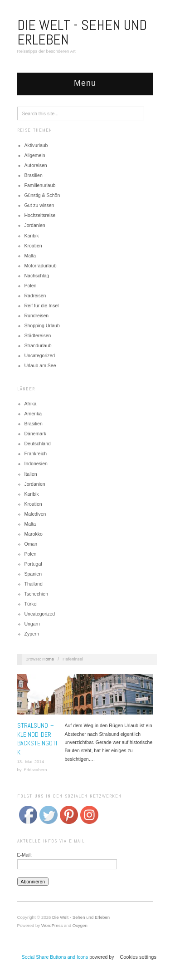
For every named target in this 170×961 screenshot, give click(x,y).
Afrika (30, 403)
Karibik (31, 235)
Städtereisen (37, 335)
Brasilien (33, 175)
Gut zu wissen (39, 205)
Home (48, 658)
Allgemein (34, 155)
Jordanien (34, 225)
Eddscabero (35, 769)
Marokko (33, 534)
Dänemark (35, 433)
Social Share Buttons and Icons (55, 957)
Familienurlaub (40, 185)
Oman (31, 544)
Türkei (31, 603)
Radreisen (35, 295)
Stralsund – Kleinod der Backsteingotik (37, 738)
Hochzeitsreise (40, 215)
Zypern (31, 633)
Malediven (35, 514)
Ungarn (32, 623)
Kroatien (33, 245)
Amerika (33, 413)
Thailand (33, 583)
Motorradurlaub (40, 265)
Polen (30, 285)
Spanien (33, 574)
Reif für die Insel (41, 305)
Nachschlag (36, 275)
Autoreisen (35, 165)
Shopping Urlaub (42, 325)
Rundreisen (36, 315)
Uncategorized (39, 355)
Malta (30, 255)
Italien (30, 474)
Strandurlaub (38, 345)
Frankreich (35, 453)
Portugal (33, 564)
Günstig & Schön (42, 195)
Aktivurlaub (36, 145)
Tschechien (36, 593)
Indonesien (36, 463)
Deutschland (37, 443)
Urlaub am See (40, 365)
